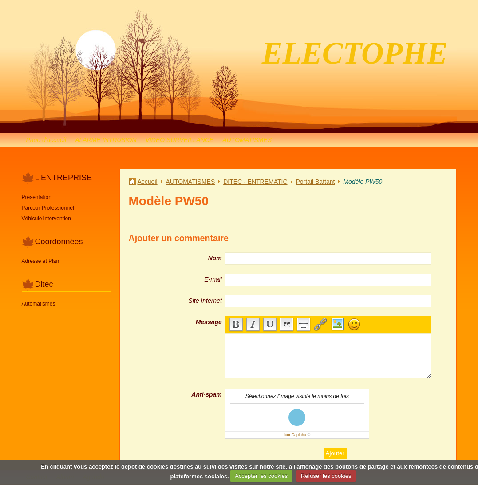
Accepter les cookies (261, 476)
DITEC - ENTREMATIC (255, 181)
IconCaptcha (295, 435)
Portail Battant (315, 181)
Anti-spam (206, 394)
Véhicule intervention (46, 218)
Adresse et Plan (40, 261)
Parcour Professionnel (48, 208)
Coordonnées (59, 241)
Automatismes (38, 304)
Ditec (44, 284)
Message (209, 322)
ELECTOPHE (355, 53)
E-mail (213, 279)
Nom (215, 258)
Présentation (36, 197)
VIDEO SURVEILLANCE (180, 139)
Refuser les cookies (326, 476)
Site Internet (205, 300)
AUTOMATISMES (247, 139)
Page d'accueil (46, 139)
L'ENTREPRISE (63, 177)
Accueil (148, 181)
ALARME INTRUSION (105, 139)
